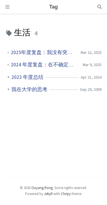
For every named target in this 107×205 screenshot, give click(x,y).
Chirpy (66, 193)
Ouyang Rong (42, 187)
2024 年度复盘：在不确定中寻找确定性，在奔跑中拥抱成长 (44, 65)
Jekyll (48, 193)
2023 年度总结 (27, 77)
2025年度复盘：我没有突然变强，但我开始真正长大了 (43, 52)
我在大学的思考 (29, 89)
